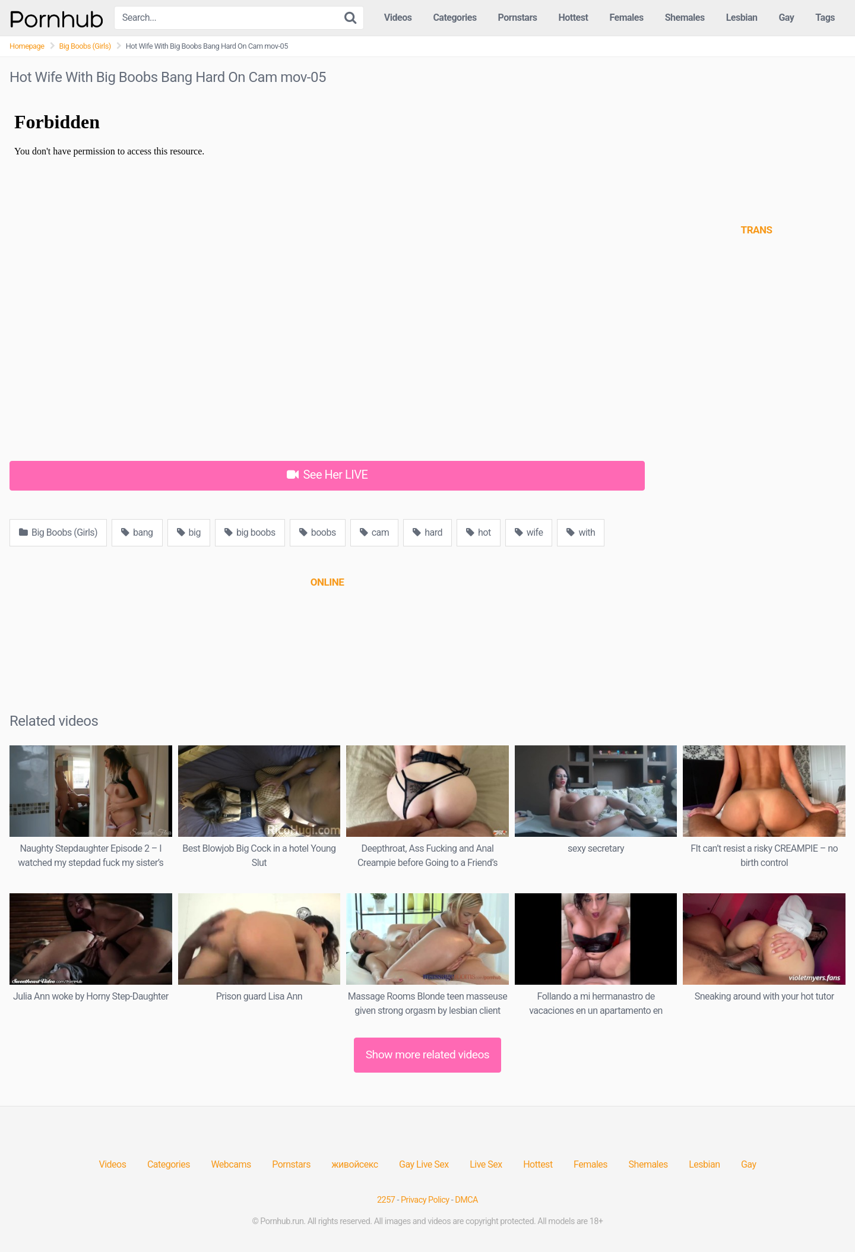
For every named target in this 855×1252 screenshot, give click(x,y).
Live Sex (486, 1164)
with (580, 532)
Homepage (27, 46)
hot (478, 532)
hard (427, 532)
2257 (386, 1200)
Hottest (573, 17)
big (189, 532)
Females (626, 17)
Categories (454, 17)
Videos (398, 17)
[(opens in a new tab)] (327, 582)
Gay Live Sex (424, 1164)
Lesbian (742, 17)
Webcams (231, 1164)
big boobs (250, 532)
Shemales (685, 17)
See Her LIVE (327, 474)
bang (137, 532)
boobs (317, 532)
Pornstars (517, 17)
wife (529, 532)
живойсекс (354, 1164)
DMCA (466, 1200)
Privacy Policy (425, 1200)
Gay (786, 17)
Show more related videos (428, 1054)
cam (375, 532)
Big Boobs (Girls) (85, 46)
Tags (825, 17)
